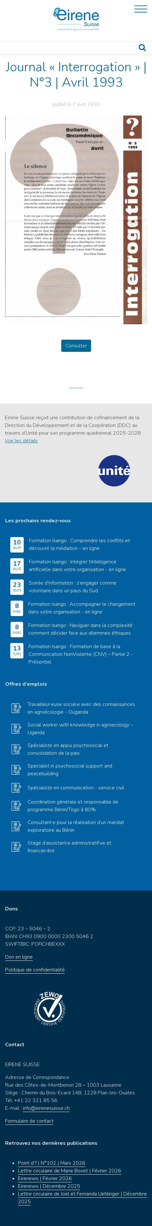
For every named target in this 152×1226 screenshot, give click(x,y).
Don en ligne (19, 957)
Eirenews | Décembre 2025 (49, 1186)
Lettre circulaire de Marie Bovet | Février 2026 (69, 1170)
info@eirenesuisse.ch (46, 1108)
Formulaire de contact (29, 1121)
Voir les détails (21, 440)
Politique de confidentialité (35, 969)
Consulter (76, 345)
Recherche (142, 47)
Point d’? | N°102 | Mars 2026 (51, 1163)
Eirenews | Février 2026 (45, 1178)
